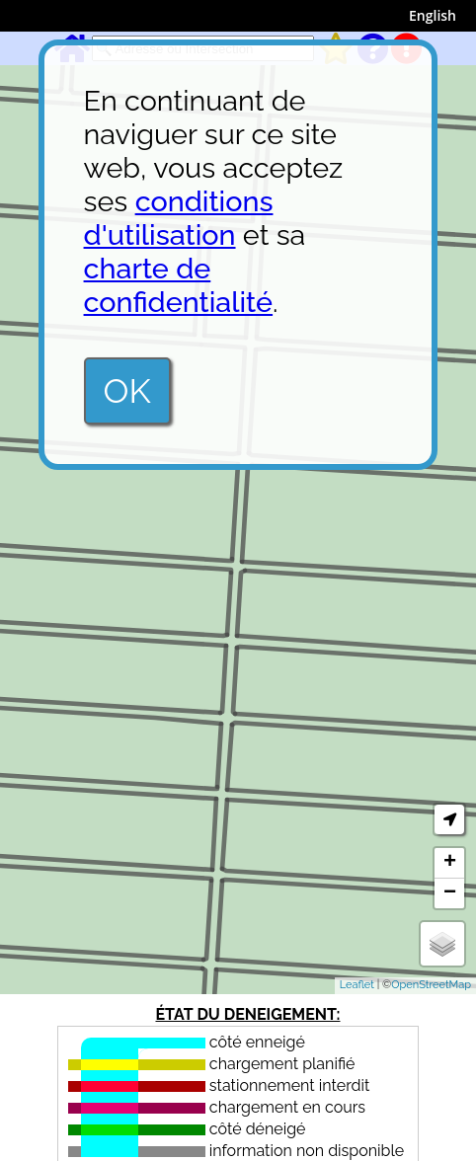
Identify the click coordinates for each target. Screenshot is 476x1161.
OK (127, 391)
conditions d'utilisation (179, 218)
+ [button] (449, 863)
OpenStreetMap (431, 984)
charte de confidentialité (179, 285)
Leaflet (357, 984)
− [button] (449, 893)
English (432, 15)
